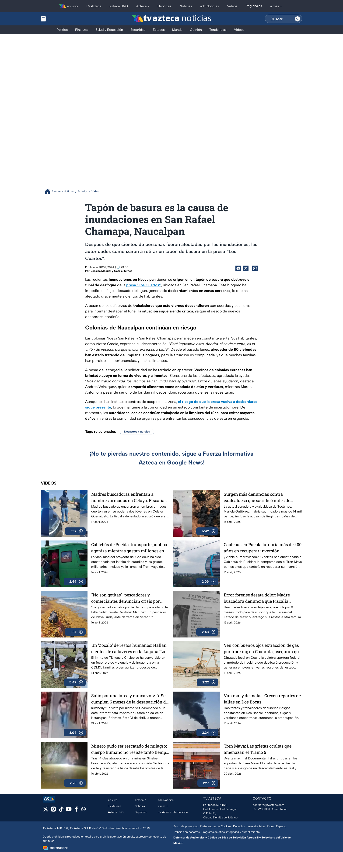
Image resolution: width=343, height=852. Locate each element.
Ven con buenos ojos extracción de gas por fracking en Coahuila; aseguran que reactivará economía (262, 648)
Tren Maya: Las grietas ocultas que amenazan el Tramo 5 (257, 749)
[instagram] (53, 810)
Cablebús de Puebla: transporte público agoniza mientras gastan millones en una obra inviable (129, 548)
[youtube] (69, 810)
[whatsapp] (83, 810)
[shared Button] (255, 268)
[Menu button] (59, 19)
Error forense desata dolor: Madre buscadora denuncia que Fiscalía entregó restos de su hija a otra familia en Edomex (261, 598)
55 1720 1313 (261, 809)
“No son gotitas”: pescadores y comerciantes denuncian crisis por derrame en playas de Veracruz (125, 598)
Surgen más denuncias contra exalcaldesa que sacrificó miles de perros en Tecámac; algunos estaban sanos (259, 497)
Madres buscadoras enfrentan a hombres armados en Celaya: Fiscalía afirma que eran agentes (127, 497)
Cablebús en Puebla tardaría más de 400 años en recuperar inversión (262, 548)
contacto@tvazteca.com (268, 805)
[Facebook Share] (238, 268)
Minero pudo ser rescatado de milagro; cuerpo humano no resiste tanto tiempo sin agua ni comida (129, 749)
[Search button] (297, 18)
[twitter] (46, 810)
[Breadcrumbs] (49, 191)
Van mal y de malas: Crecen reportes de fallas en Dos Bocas (262, 699)
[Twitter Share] (245, 268)
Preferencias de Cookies (215, 826)
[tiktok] (61, 810)
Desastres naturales (137, 431)
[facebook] (76, 810)
